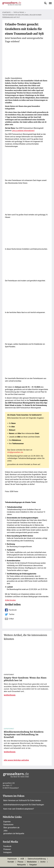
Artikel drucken (10, 600)
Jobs (5, 830)
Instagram (7, 852)
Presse (20, 862)
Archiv (43, 862)
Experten (7, 822)
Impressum (12, 859)
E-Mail (11, 619)
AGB (22, 859)
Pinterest (7, 849)
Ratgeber (33, 865)
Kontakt (11, 862)
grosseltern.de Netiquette (13, 833)
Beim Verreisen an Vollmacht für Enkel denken (22, 800)
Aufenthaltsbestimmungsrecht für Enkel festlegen (23, 805)
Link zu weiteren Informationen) (23, 130)
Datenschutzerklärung (37, 859)
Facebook (13, 610)
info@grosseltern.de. (15, 452)
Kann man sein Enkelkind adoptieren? (18, 809)
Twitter (12, 614)
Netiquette (21, 865)
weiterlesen (9, 695)
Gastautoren (8, 824)
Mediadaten (32, 862)
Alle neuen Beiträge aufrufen (16, 760)
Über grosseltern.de (11, 827)
